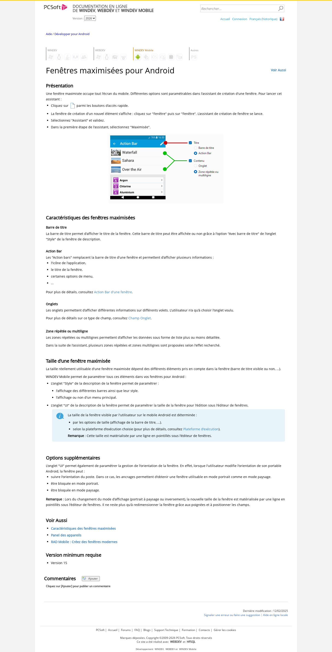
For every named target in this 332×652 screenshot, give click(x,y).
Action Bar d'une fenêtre (113, 292)
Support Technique (166, 630)
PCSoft (100, 630)
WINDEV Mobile (187, 649)
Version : (78, 18)
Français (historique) (263, 19)
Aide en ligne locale (275, 615)
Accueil (225, 19)
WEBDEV (170, 649)
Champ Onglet (139, 318)
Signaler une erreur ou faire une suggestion (232, 615)
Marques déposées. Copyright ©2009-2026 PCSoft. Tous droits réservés (166, 638)
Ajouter (90, 578)
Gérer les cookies (225, 630)
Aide (49, 34)
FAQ (137, 630)
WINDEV (159, 649)
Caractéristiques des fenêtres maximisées (83, 528)
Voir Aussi (278, 70)
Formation (188, 630)
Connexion (239, 19)
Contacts (204, 630)
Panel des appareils (66, 535)
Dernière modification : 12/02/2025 (265, 611)
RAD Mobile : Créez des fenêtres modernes (84, 542)
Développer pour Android (71, 34)
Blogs (147, 630)
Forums (126, 630)
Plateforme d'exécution (201, 429)
